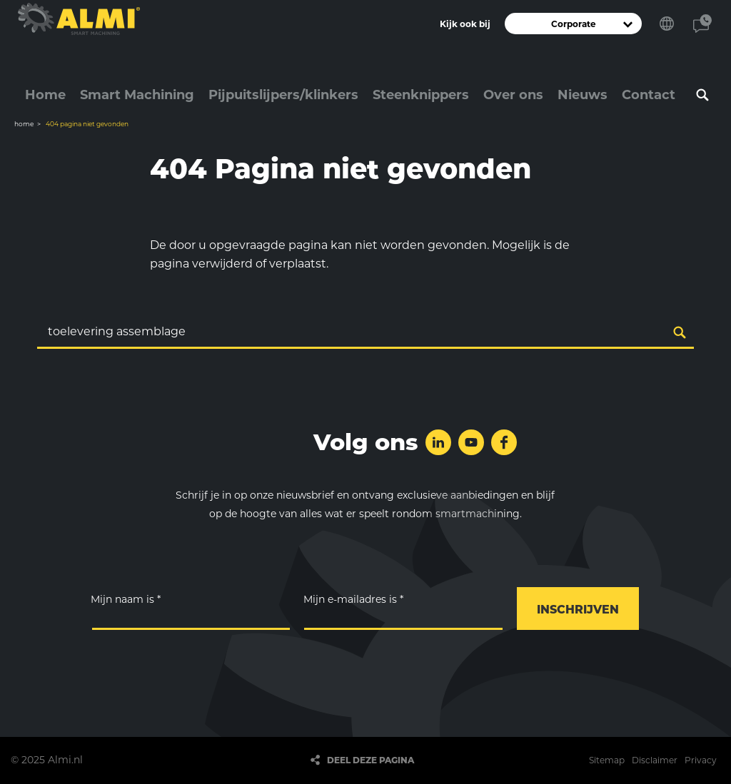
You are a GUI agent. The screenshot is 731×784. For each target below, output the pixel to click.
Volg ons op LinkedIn (438, 442)
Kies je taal (667, 23)
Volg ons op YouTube (471, 442)
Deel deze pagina (370, 760)
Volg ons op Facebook (504, 442)
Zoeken (702, 95)
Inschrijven (578, 609)
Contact (702, 23)
